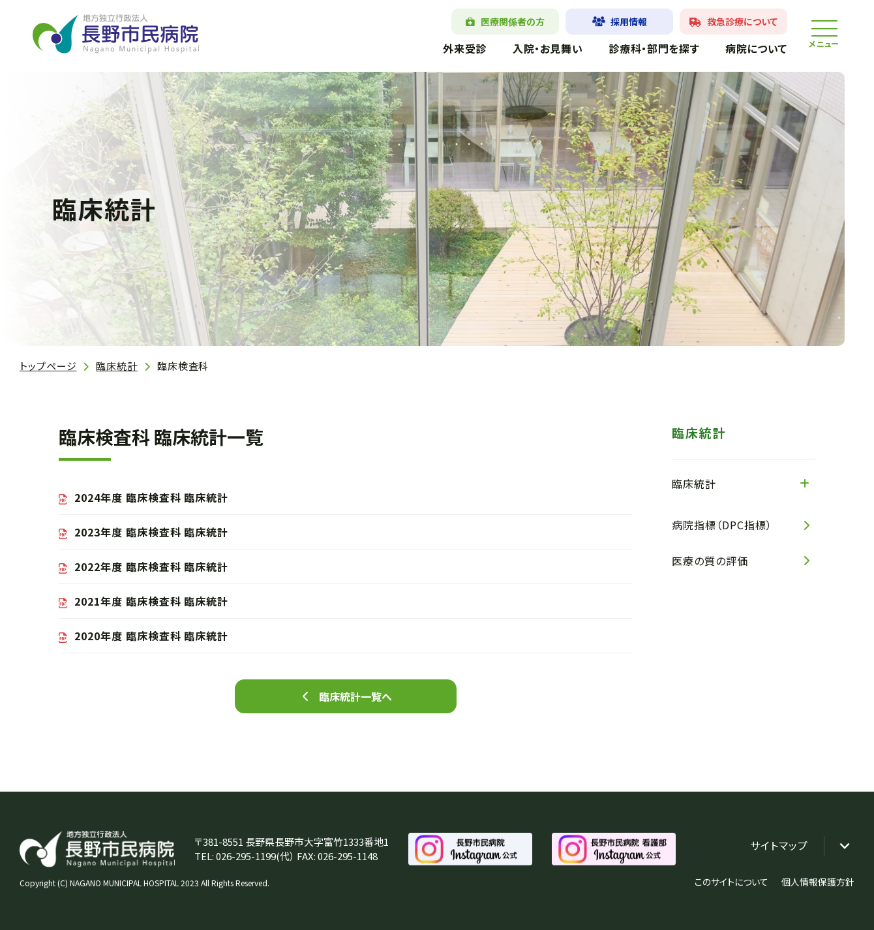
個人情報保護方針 (817, 881)
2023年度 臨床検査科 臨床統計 (151, 532)
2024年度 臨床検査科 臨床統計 (151, 497)
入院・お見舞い (547, 48)
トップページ (48, 366)
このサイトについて (731, 881)
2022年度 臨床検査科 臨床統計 (151, 566)
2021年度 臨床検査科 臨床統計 (151, 601)
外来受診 (465, 48)
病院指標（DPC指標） (722, 525)
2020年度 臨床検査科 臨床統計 (151, 635)
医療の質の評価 (710, 560)
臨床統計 (117, 366)
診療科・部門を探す (654, 48)
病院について (756, 48)
